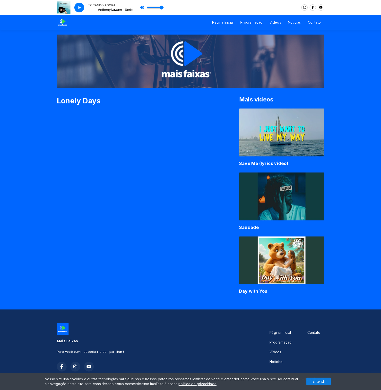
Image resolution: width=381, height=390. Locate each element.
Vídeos (275, 22)
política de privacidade (197, 384)
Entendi (319, 381)
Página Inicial (223, 22)
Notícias (294, 22)
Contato (314, 22)
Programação (251, 22)
